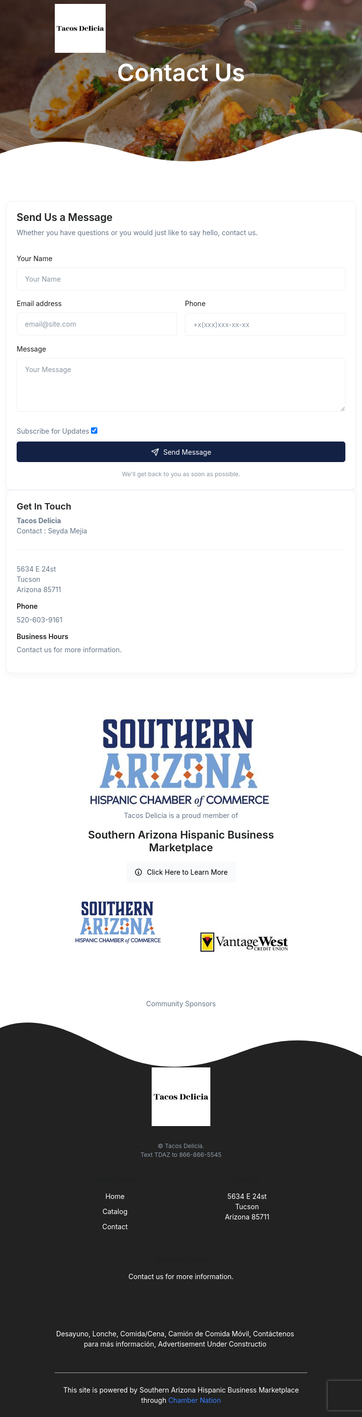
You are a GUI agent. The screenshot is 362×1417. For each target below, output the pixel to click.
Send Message (181, 452)
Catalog (115, 1211)
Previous (47, 942)
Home (114, 1196)
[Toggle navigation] (298, 28)
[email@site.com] (97, 323)
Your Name (34, 258)
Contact (115, 1226)
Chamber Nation (194, 1400)
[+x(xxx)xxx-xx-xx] (265, 324)
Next (314, 942)
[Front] (82, 28)
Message (31, 349)
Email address (39, 303)
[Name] (181, 278)
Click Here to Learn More (181, 872)
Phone (195, 303)
